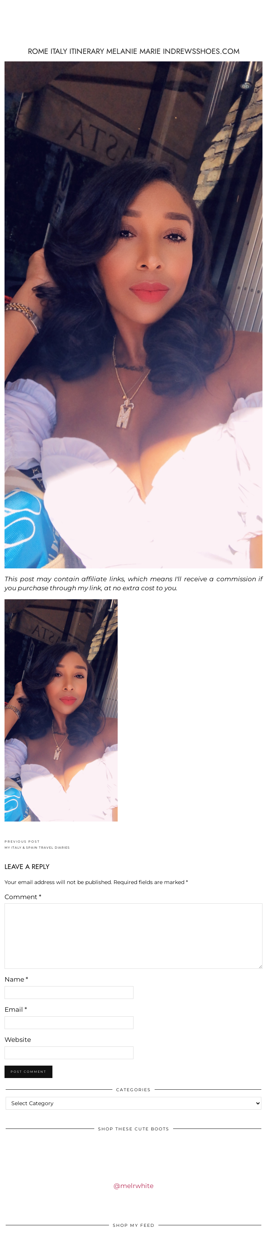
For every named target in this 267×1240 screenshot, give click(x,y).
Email (16, 1009)
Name (16, 979)
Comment (23, 897)
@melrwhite (133, 1186)
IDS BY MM (133, 31)
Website (18, 1039)
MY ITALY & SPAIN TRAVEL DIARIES (37, 845)
